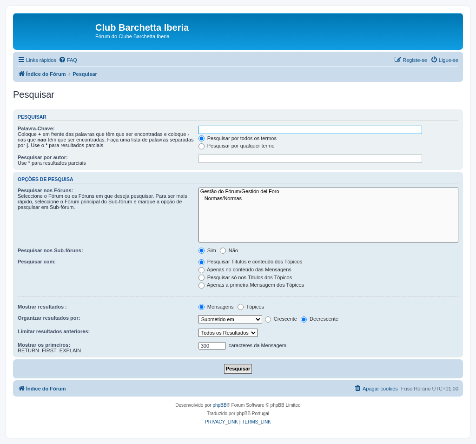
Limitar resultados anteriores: (54, 331)
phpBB (219, 405)
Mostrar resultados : (42, 306)
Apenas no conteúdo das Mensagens (244, 269)
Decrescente (319, 319)
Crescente (281, 319)
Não (229, 250)
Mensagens (216, 306)
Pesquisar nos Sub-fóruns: (50, 250)
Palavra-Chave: (36, 128)
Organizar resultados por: (49, 318)
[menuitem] (68, 60)
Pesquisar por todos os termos (237, 138)
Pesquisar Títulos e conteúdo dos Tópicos (250, 261)
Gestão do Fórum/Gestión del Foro (328, 191)
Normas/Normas (328, 198)
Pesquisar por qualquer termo (236, 145)
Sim (207, 250)
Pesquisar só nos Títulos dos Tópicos (245, 277)
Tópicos (251, 306)
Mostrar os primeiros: (44, 345)
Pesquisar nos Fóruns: (45, 190)
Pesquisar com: (37, 261)
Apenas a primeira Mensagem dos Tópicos (251, 285)
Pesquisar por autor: (43, 157)
